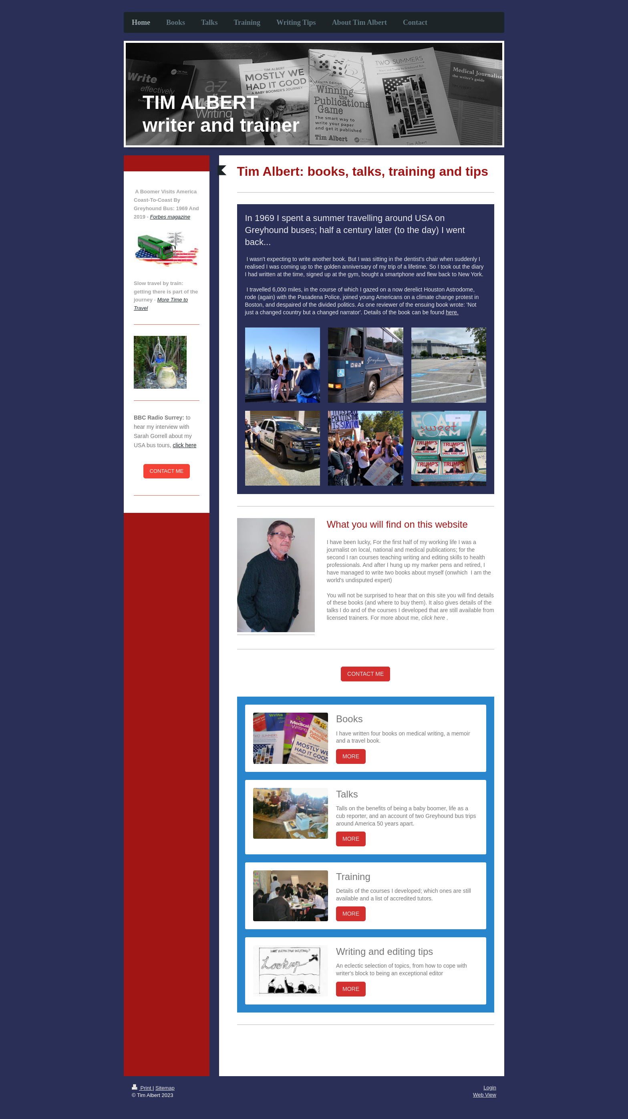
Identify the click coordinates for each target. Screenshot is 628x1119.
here (451, 312)
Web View (484, 1095)
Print (142, 1088)
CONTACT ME (365, 674)
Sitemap (165, 1088)
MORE (350, 756)
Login (489, 1088)
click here (184, 445)
